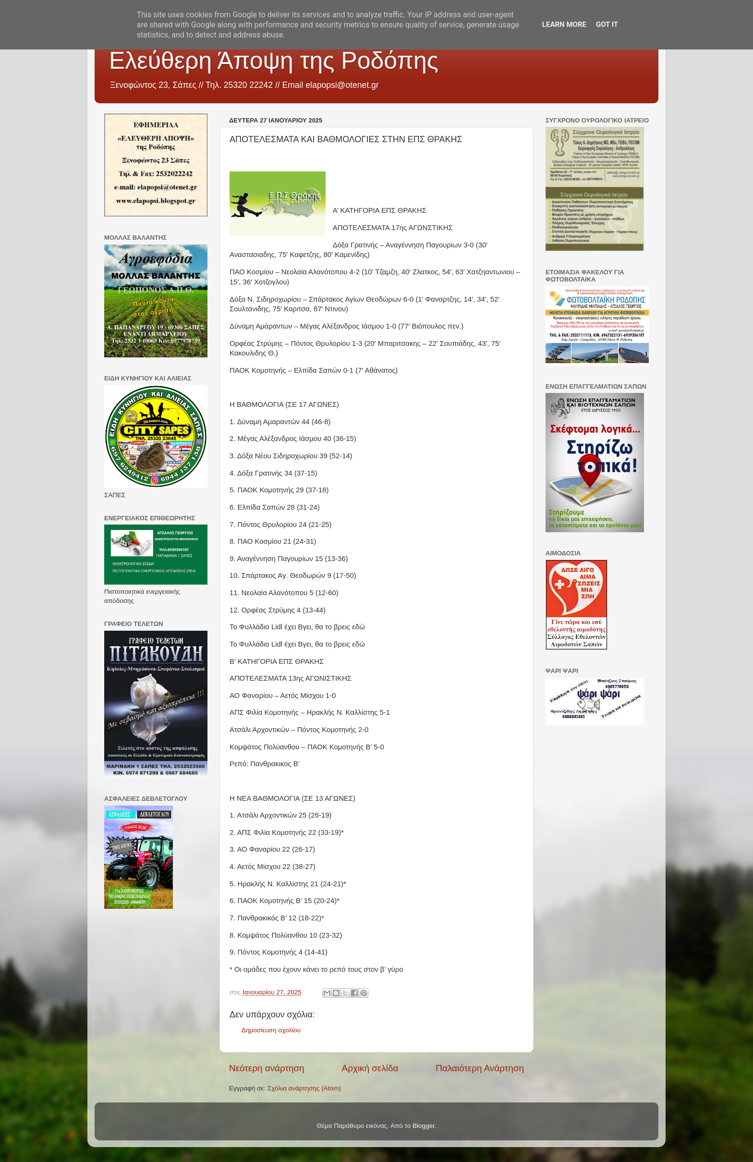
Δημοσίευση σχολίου (271, 1030)
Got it (607, 24)
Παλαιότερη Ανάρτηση (480, 1068)
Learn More (564, 24)
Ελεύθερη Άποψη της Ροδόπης (273, 60)
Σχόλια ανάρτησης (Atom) (304, 1088)
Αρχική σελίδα (370, 1068)
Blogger (424, 1125)
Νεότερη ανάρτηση (266, 1068)
